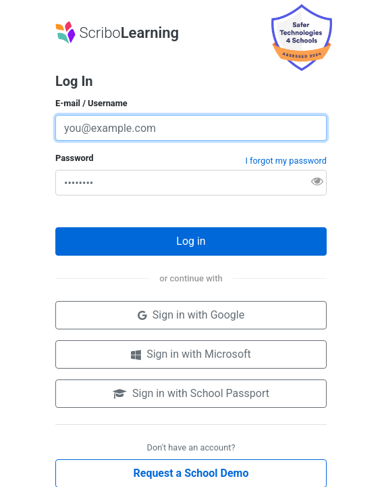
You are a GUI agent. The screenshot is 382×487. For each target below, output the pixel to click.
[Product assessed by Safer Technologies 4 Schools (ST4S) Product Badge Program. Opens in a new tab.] (301, 36)
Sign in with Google (191, 314)
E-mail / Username (91, 103)
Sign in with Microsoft (191, 354)
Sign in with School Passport (191, 393)
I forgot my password (286, 161)
